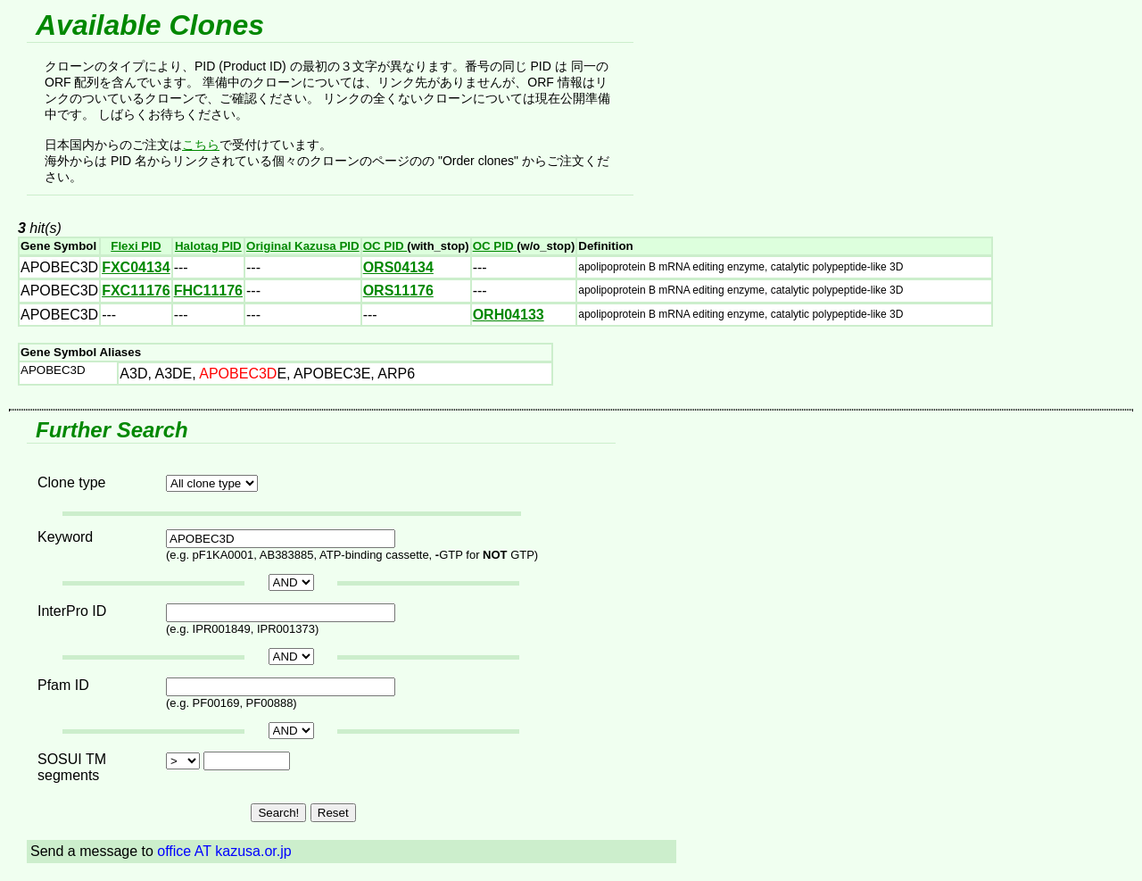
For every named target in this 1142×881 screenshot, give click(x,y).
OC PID (385, 246)
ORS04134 (398, 267)
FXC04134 (136, 267)
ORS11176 (398, 290)
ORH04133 (508, 314)
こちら (200, 144)
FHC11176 (208, 290)
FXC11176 (136, 290)
